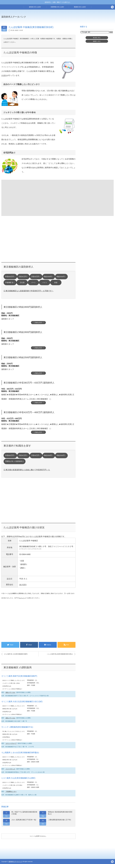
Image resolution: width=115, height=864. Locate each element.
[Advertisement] (20, 197)
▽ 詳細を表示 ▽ (38, 322)
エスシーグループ (11, 743)
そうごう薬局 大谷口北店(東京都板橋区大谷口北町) (22, 702)
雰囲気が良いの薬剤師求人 (14, 461)
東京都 (12, 30)
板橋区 (17, 30)
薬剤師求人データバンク (13, 17)
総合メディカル (10, 692)
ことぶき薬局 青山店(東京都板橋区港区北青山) (60, 654)
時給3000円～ (48, 276)
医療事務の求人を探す (57, 7)
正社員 (22, 282)
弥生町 (21, 30)
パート (33, 282)
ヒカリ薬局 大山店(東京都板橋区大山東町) (18, 778)
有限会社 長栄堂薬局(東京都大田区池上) (60, 813)
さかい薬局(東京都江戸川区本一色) (23, 820)
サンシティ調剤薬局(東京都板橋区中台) (17, 727)
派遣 (55, 282)
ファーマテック (10, 769)
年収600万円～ (10, 276)
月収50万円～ (23, 276)
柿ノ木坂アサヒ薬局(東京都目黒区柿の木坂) (24, 813)
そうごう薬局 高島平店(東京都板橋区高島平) (19, 676)
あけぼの (23, 585)
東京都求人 (97, 37)
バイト (44, 282)
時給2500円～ (61, 276)
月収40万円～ (36, 276)
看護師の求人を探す (80, 7)
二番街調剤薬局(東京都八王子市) (59, 820)
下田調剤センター (11, 791)
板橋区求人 (97, 41)
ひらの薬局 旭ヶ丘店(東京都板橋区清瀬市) (16, 654)
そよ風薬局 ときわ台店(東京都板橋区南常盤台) (20, 753)
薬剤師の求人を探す (35, 7)
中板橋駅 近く (10, 282)
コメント (22, 598)
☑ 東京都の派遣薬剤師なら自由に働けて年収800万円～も (27, 470)
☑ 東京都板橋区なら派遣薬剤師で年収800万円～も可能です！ (29, 291)
